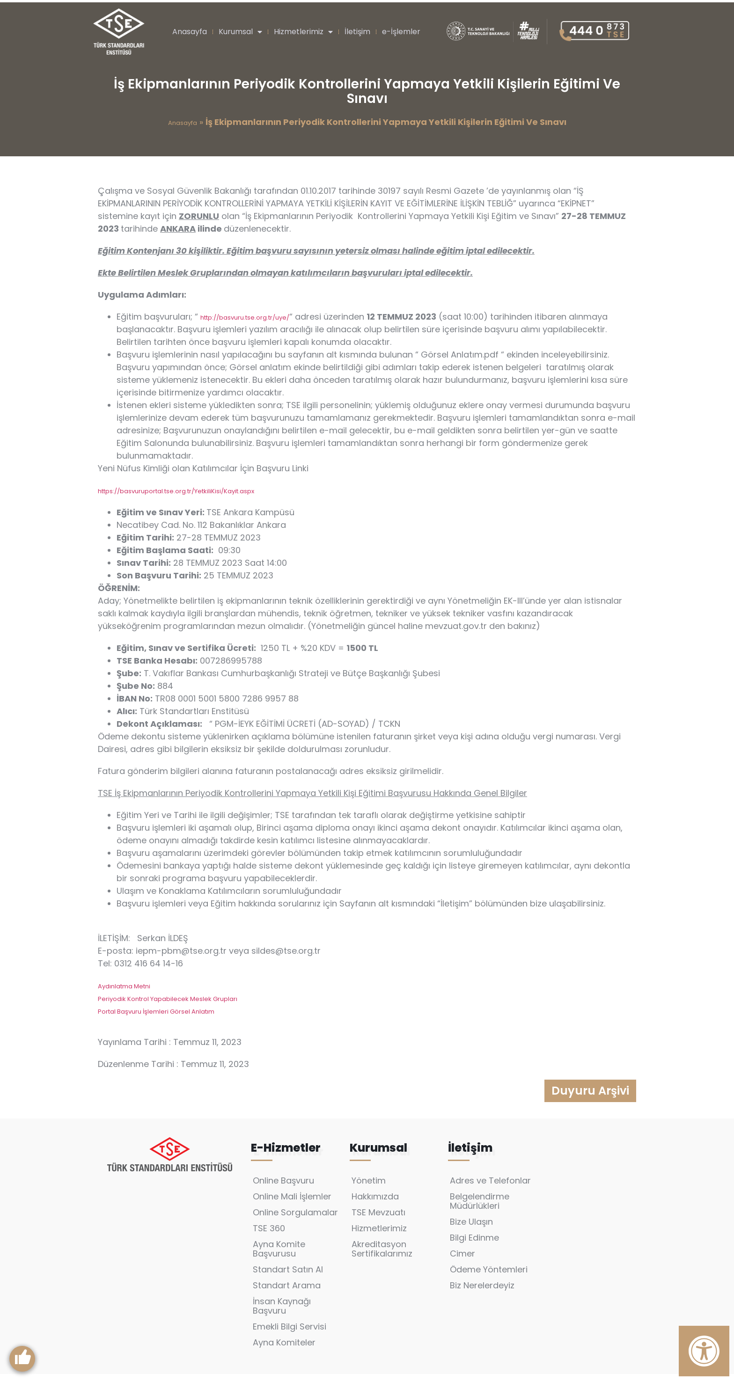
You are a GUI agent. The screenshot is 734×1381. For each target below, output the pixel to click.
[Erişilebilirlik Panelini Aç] (704, 1351)
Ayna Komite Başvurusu (279, 1255)
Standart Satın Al (288, 1276)
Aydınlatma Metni (124, 986)
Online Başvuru (283, 1187)
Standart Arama (287, 1292)
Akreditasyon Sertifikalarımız (382, 1255)
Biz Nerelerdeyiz (482, 1292)
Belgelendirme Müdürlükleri (479, 1208)
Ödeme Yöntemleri (489, 1276)
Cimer (462, 1260)
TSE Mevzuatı (378, 1219)
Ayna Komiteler (284, 1349)
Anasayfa (189, 31)
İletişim (357, 31)
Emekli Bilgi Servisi (289, 1333)
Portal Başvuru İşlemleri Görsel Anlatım (156, 1011)
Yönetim (369, 1187)
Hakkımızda (375, 1203)
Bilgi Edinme (474, 1244)
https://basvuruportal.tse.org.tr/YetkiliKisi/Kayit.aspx (176, 491)
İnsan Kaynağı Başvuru (282, 1312)
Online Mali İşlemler (292, 1203)
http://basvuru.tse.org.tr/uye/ (244, 317)
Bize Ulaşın (471, 1229)
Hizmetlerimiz (303, 31)
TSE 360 (269, 1235)
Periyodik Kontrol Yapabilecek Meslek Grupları (167, 998)
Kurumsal (240, 31)
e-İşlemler (401, 31)
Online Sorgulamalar (295, 1219)
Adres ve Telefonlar (490, 1187)
